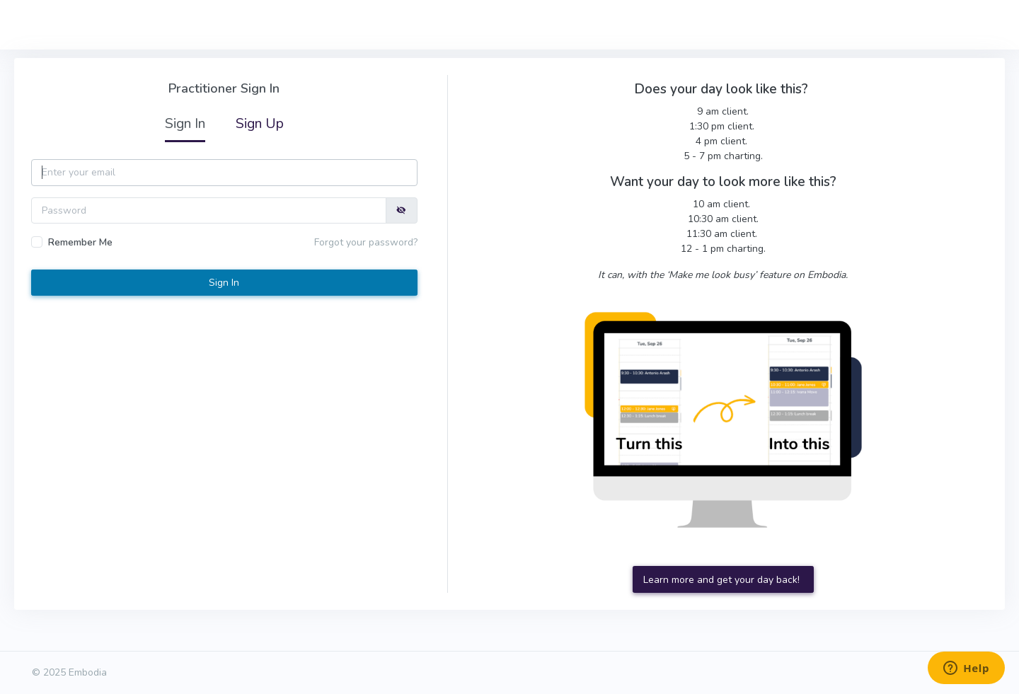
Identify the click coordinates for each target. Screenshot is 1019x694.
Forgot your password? (366, 242)
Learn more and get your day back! (722, 579)
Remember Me (80, 242)
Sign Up (260, 123)
